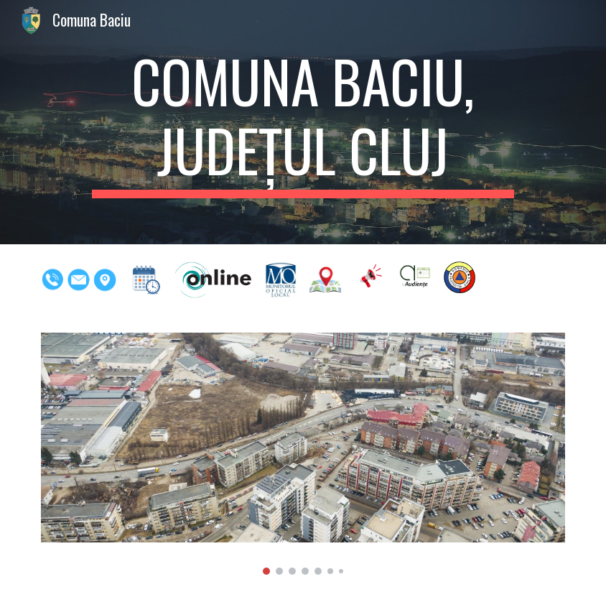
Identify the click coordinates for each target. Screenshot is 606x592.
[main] (303, 122)
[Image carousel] (302, 453)
